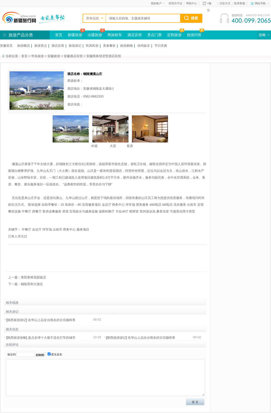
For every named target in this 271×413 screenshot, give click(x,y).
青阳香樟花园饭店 (33, 277)
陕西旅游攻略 (16, 337)
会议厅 (37, 229)
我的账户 (158, 3)
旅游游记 (75, 45)
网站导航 (262, 3)
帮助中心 (191, 3)
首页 (58, 35)
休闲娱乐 (143, 45)
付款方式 (225, 3)
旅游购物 (126, 45)
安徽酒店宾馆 (73, 56)
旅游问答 (194, 35)
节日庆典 (160, 45)
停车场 (47, 229)
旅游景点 (40, 45)
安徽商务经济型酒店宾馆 (103, 56)
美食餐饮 (109, 45)
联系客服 (239, 3)
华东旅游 (37, 56)
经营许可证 (175, 3)
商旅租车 (114, 35)
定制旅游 (174, 35)
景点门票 (154, 35)
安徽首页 (6, 45)
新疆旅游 (75, 35)
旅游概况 (23, 45)
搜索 (194, 18)
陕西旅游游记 (16, 320)
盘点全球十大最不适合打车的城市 (51, 337)
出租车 (57, 229)
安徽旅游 (53, 56)
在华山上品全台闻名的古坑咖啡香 (51, 320)
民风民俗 (92, 45)
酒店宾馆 (134, 35)
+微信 (207, 4)
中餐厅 (26, 229)
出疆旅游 (95, 35)
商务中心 (69, 229)
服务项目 (83, 229)
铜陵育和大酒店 (32, 284)
